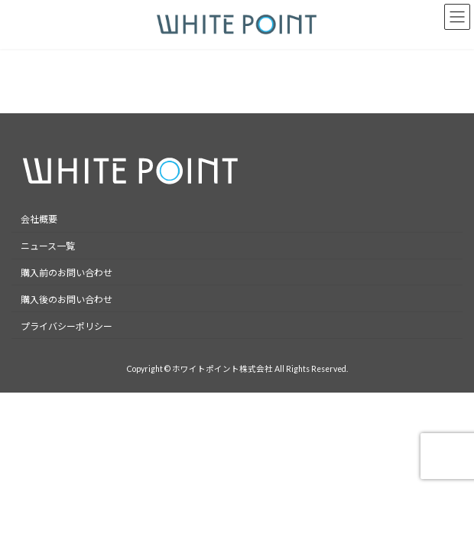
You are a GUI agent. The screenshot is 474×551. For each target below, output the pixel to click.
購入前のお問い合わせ (66, 273)
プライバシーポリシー (66, 326)
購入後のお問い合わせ (66, 299)
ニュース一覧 (48, 246)
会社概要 (39, 219)
